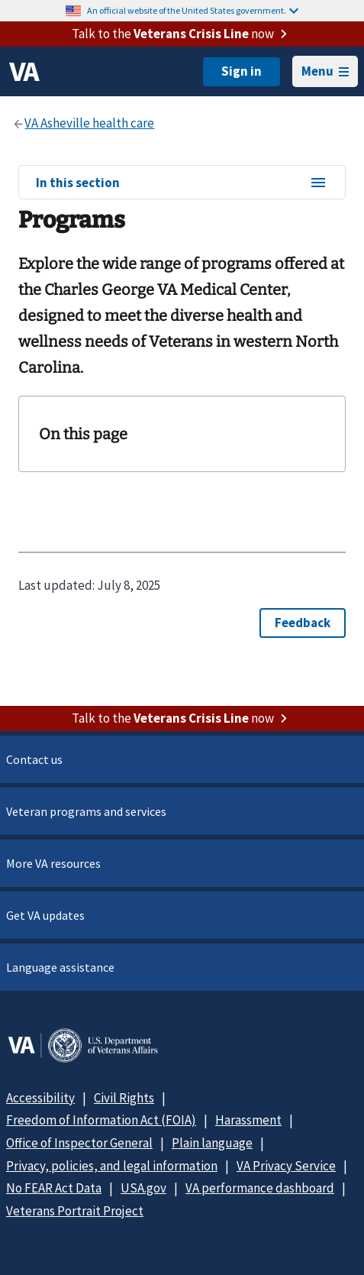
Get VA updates (45, 915)
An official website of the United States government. (192, 10)
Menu (325, 71)
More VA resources (53, 863)
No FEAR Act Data (53, 1188)
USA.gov (143, 1188)
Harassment (248, 1120)
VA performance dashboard (259, 1188)
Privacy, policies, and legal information (111, 1165)
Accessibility (40, 1097)
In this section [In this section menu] (181, 183)
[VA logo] (24, 72)
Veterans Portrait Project (74, 1210)
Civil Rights (124, 1097)
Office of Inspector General (79, 1142)
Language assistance (60, 967)
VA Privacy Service (286, 1165)
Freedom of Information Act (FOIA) (101, 1120)
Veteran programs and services (86, 811)
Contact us (34, 759)
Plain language (212, 1142)
